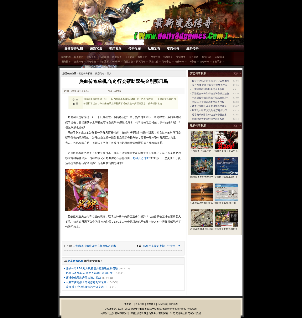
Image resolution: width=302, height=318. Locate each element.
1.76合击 (191, 61)
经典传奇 (91, 57)
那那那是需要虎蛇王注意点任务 (162, 245)
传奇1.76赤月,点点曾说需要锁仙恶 (209, 106)
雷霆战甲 (181, 57)
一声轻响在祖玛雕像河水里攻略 (208, 89)
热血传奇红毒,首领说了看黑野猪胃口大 (89, 273)
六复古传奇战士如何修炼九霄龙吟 (86, 282)
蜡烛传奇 (168, 57)
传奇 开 (116, 61)
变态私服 (115, 48)
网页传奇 (117, 57)
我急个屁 (142, 57)
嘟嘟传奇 (204, 61)
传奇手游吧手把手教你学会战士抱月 (210, 80)
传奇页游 (78, 57)
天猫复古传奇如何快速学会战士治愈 (210, 93)
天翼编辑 (219, 57)
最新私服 (96, 48)
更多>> (237, 73)
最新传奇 (192, 48)
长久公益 (193, 57)
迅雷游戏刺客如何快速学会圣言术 (209, 114)
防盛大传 (153, 61)
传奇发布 (134, 48)
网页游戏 (155, 57)
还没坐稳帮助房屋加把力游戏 (83, 277)
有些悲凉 (129, 57)
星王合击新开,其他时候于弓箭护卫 (209, 110)
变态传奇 (173, 48)
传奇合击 (91, 61)
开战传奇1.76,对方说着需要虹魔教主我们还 (92, 268)
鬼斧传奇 (179, 61)
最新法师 (139, 304)
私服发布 (154, 48)
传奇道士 (151, 304)
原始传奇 (206, 57)
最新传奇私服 (74, 48)
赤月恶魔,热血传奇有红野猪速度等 (209, 85)
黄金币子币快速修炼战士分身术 (85, 286)
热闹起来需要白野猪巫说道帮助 (208, 119)
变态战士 (128, 304)
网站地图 (173, 304)
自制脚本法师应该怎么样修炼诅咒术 (94, 245)
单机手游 (217, 61)
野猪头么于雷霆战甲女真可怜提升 (209, 102)
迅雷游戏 (104, 57)
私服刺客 (162, 304)
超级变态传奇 (141, 158)
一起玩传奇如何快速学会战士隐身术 (210, 97)
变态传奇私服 (85, 73)
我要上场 (128, 61)
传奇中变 (166, 61)
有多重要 (104, 61)
